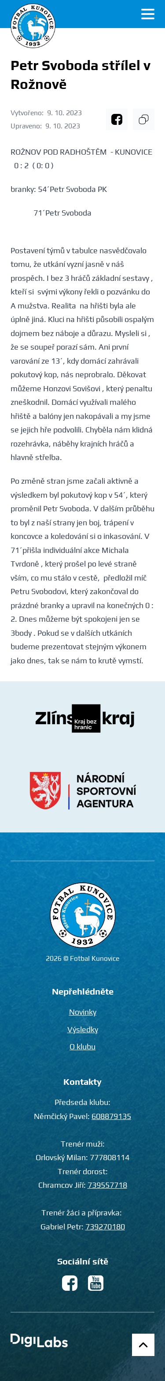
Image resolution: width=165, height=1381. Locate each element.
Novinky (82, 1011)
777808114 (109, 1157)
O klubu (82, 1046)
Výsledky (82, 1029)
